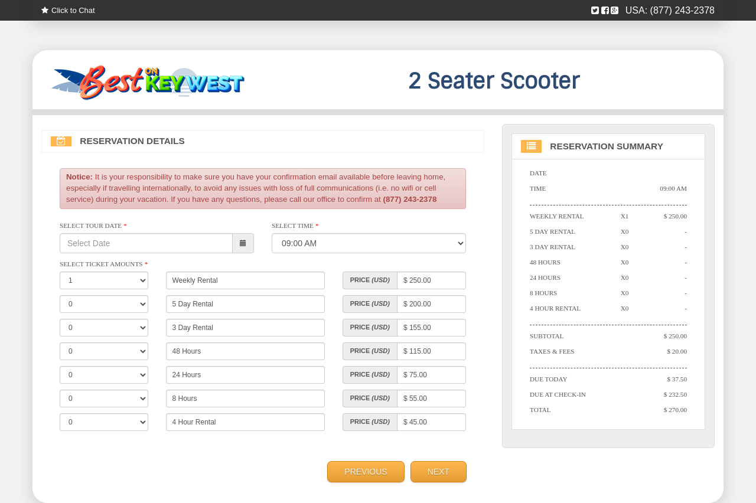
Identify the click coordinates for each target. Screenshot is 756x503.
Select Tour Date (93, 225)
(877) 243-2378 (682, 10)
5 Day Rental (552, 231)
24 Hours (545, 277)
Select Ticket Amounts (104, 263)
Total (540, 409)
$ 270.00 (675, 409)
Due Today (549, 379)
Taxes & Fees (552, 351)
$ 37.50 (677, 379)
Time (538, 188)
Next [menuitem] (438, 471)
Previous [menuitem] (365, 471)
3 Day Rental (552, 246)
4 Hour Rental (555, 308)
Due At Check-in (558, 394)
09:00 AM (673, 188)
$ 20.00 (677, 351)
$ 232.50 (675, 394)
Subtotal (546, 335)
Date (538, 173)
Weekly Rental (557, 216)
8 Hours (543, 292)
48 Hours (545, 262)
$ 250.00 (675, 216)
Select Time (295, 225)
